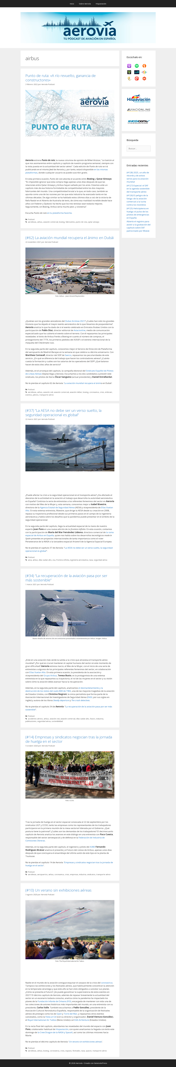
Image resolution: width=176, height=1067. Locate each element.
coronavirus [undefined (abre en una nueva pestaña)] (107, 982)
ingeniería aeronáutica (79, 560)
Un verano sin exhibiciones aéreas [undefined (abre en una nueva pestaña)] (85, 1041)
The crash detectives (80, 700)
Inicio (72, 3)
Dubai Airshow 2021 (75, 321)
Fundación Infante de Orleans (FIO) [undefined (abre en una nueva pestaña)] (54, 1001)
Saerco (68, 355)
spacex (89, 1051)
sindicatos (91, 874)
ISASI (90, 697)
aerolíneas (32, 222)
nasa (91, 560)
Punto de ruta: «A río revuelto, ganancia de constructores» (60, 77)
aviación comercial (50, 222)
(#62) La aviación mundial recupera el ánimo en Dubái (69, 237)
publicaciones (30, 721)
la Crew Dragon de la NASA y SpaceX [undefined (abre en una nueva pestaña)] (55, 1032)
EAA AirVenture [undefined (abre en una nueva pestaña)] (81, 1020)
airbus (39, 222)
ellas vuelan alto (45, 560)
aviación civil (48, 392)
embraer (108, 392)
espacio (68, 1051)
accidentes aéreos (35, 719)
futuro (92, 719)
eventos (28, 395)
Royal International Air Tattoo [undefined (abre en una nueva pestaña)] (42, 1020)
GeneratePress (100, 1063)
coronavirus (94, 392)
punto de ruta (81, 222)
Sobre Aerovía (85, 3)
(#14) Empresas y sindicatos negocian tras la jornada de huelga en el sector (68, 739)
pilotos (35, 395)
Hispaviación (101, 3)
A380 (92, 846)
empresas (74, 874)
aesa (30, 560)
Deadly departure (61, 700)
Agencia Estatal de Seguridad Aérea (57, 507)
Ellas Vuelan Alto (37, 672)
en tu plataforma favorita (59, 213)
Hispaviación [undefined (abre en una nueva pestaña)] (62, 1029)
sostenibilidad (57, 721)
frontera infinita (62, 560)
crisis (102, 392)
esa (54, 560)
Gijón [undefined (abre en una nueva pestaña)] (59, 1013)
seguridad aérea (100, 560)
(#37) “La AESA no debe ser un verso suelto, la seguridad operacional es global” (63, 412)
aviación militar (76, 392)
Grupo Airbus (50, 675)
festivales (76, 1051)
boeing (62, 222)
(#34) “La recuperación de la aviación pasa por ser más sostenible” (66, 578)
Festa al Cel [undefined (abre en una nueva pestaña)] (50, 1016)
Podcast (31, 219)
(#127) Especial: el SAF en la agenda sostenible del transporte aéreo (138, 188)
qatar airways (93, 222)
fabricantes (70, 222)
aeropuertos (42, 874)
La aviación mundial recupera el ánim (82, 383)
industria (99, 719)
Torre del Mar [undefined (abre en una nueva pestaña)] (70, 1013)
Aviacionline (79, 330)
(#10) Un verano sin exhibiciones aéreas (58, 890)
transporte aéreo (46, 395)
